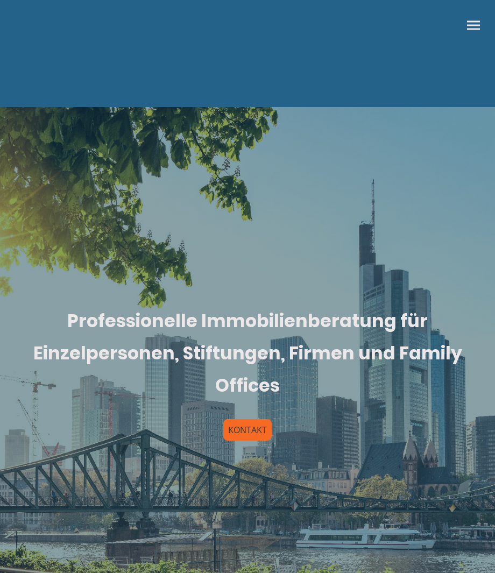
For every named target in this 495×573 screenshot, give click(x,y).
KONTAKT (247, 430)
